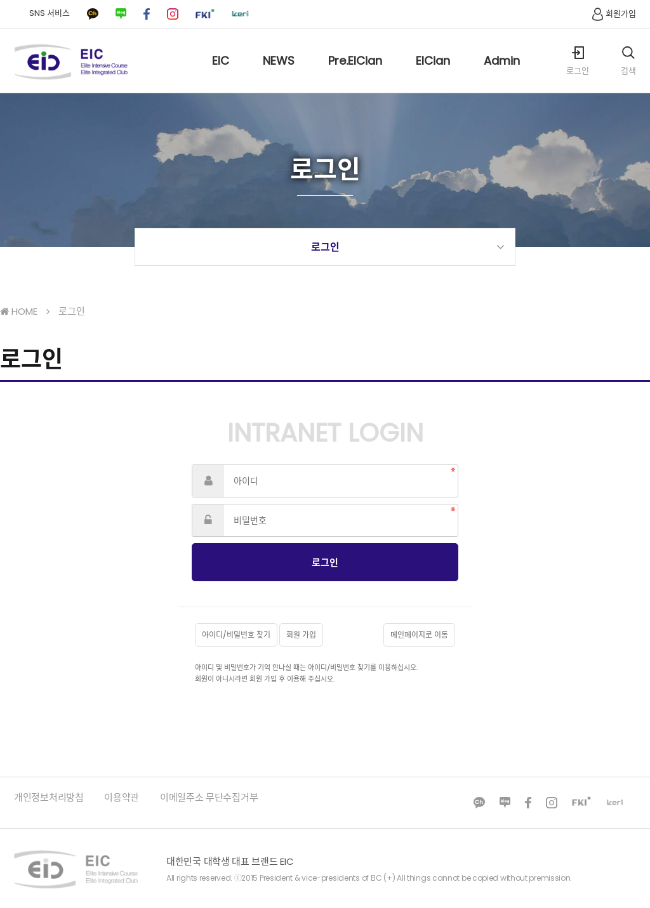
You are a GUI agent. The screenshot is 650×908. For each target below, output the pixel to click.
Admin (502, 73)
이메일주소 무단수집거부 (209, 797)
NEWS (279, 73)
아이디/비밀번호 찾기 (236, 634)
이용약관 (121, 797)
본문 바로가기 (0, 0)
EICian (433, 73)
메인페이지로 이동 (419, 634)
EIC (220, 73)
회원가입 (613, 14)
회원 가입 (301, 634)
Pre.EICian (355, 73)
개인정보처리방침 (49, 797)
